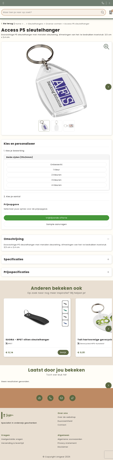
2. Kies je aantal (12, 196)
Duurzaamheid (65, 421)
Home (18, 23)
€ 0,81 (81, 352)
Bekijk (63, 352)
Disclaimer (63, 447)
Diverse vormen (54, 23)
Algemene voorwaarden (70, 439)
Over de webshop (67, 417)
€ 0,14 (9, 352)
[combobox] (51, 12)
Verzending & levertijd (12, 443)
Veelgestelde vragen (12, 439)
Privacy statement (67, 443)
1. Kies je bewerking (14, 150)
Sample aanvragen (56, 224)
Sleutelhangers (35, 23)
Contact (62, 425)
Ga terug (8, 23)
